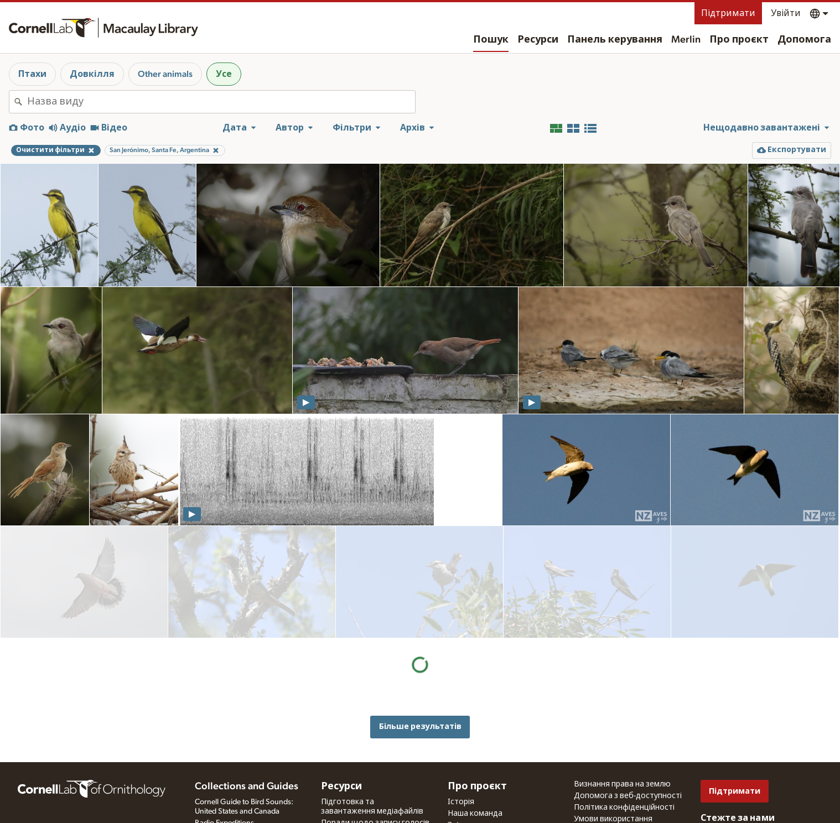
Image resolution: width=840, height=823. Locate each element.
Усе (224, 74)
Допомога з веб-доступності (628, 745)
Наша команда (475, 763)
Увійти (786, 13)
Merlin (686, 40)
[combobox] (221, 102)
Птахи (32, 74)
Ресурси (537, 40)
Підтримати (728, 13)
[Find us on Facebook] (707, 783)
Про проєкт (739, 40)
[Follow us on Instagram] (751, 783)
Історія (461, 752)
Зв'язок (462, 775)
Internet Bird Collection (233, 784)
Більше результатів (420, 614)
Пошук (491, 40)
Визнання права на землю (622, 734)
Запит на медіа (348, 805)
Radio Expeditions (224, 773)
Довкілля (92, 74)
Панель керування (614, 40)
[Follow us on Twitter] (729, 783)
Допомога (804, 40)
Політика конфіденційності (624, 757)
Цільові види (345, 817)
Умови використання (613, 769)
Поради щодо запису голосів (375, 773)
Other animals (165, 74)
